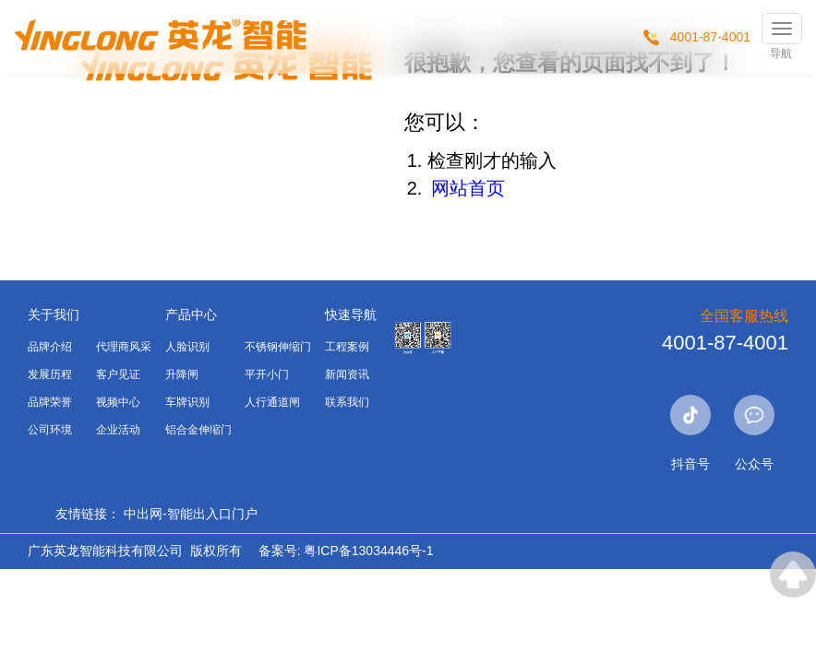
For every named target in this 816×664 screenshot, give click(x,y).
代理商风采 (123, 346)
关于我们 (53, 314)
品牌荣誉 (50, 402)
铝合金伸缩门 (198, 429)
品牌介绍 (50, 346)
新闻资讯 (347, 374)
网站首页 (468, 188)
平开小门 (267, 374)
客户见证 (118, 374)
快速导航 (351, 314)
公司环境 (50, 429)
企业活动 (118, 429)
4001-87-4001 (710, 37)
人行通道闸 (272, 402)
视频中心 (118, 402)
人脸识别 (187, 346)
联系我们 (347, 402)
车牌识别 (187, 402)
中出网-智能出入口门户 (191, 513)
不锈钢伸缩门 (278, 346)
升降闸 (181, 374)
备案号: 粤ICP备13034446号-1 (346, 550)
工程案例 (347, 346)
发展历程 (50, 374)
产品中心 (191, 314)
